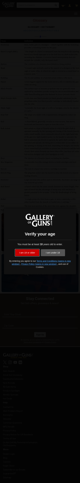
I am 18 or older (27, 252)
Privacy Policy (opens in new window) (39, 264)
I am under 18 (53, 252)
